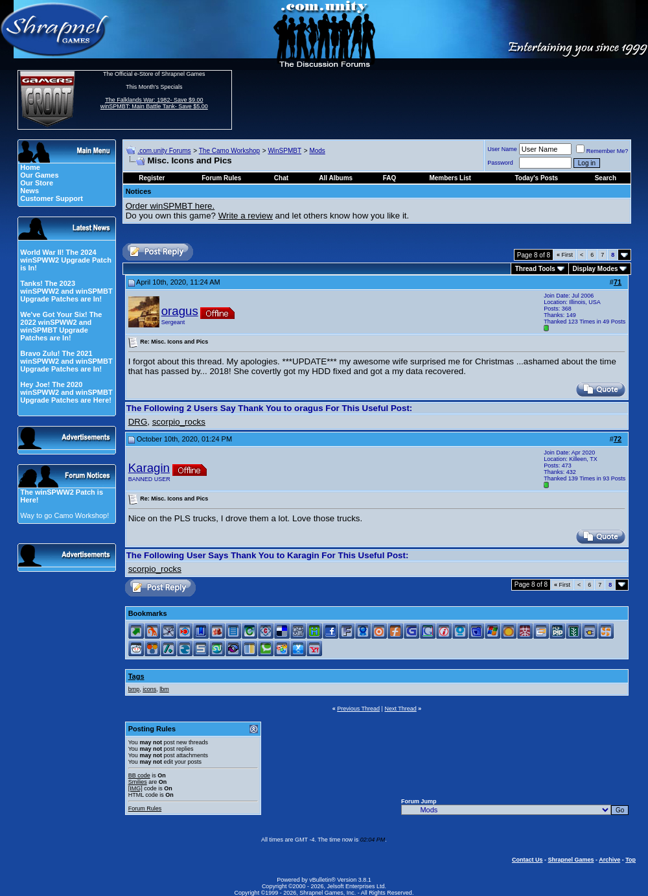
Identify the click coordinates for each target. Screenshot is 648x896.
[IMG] (135, 788)
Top (630, 859)
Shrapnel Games (571, 859)
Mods (317, 150)
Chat (281, 178)
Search (605, 178)
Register (152, 178)
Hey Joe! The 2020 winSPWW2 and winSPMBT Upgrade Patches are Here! (66, 392)
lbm (164, 689)
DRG (138, 422)
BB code (139, 775)
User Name (502, 149)
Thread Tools (535, 268)
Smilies (137, 782)
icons (149, 689)
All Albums (336, 178)
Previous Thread (358, 708)
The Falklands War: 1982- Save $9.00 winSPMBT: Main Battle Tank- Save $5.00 (154, 103)
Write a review (245, 215)
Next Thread (400, 708)
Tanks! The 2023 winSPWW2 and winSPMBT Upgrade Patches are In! (66, 291)
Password (500, 162)
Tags (136, 676)
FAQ (390, 178)
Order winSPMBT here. (170, 206)
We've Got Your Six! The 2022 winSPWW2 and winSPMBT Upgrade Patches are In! (61, 326)
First (565, 255)
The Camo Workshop (229, 150)
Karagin (149, 468)
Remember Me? (602, 151)
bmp (134, 689)
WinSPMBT (284, 150)
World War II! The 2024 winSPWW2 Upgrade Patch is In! (65, 260)
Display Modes (595, 268)
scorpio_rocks (178, 422)
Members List (449, 178)
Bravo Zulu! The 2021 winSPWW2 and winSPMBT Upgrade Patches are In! (66, 361)
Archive (609, 859)
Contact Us (527, 859)
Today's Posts (537, 178)
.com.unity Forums (164, 150)
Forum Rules (145, 808)
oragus (179, 311)
